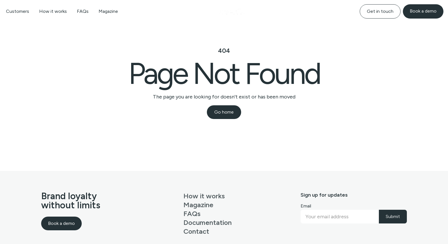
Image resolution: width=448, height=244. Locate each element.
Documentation (207, 222)
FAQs (83, 11)
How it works (53, 11)
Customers (17, 11)
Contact (196, 231)
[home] (224, 11)
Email (306, 206)
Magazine (108, 11)
